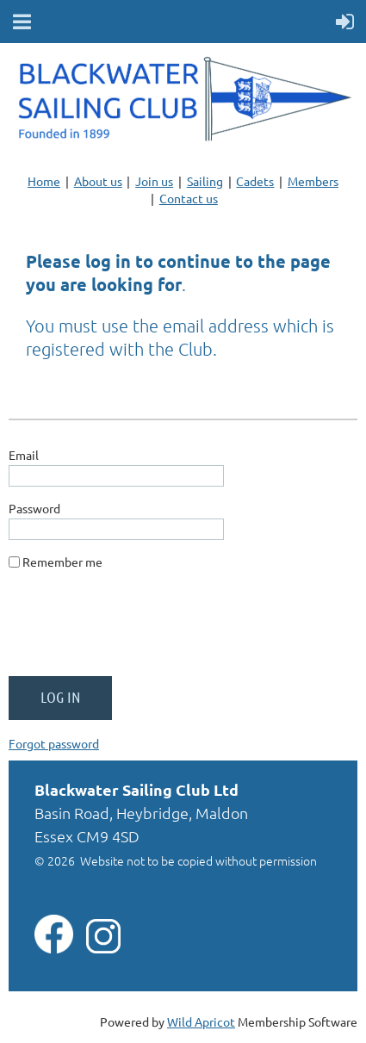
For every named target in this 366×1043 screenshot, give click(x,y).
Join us (154, 181)
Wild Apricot (201, 1021)
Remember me (62, 561)
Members (313, 181)
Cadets (255, 181)
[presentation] (139, 629)
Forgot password (54, 743)
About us (98, 181)
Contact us (188, 198)
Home (44, 181)
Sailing (205, 181)
